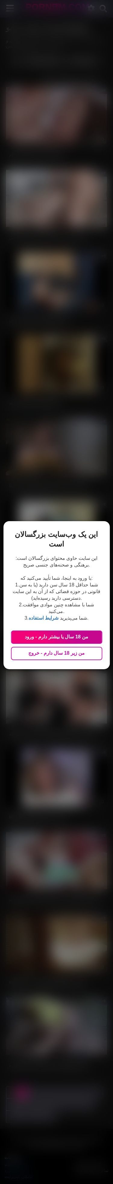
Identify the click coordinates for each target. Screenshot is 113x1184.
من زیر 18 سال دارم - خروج (56, 653)
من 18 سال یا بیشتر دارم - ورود (56, 636)
